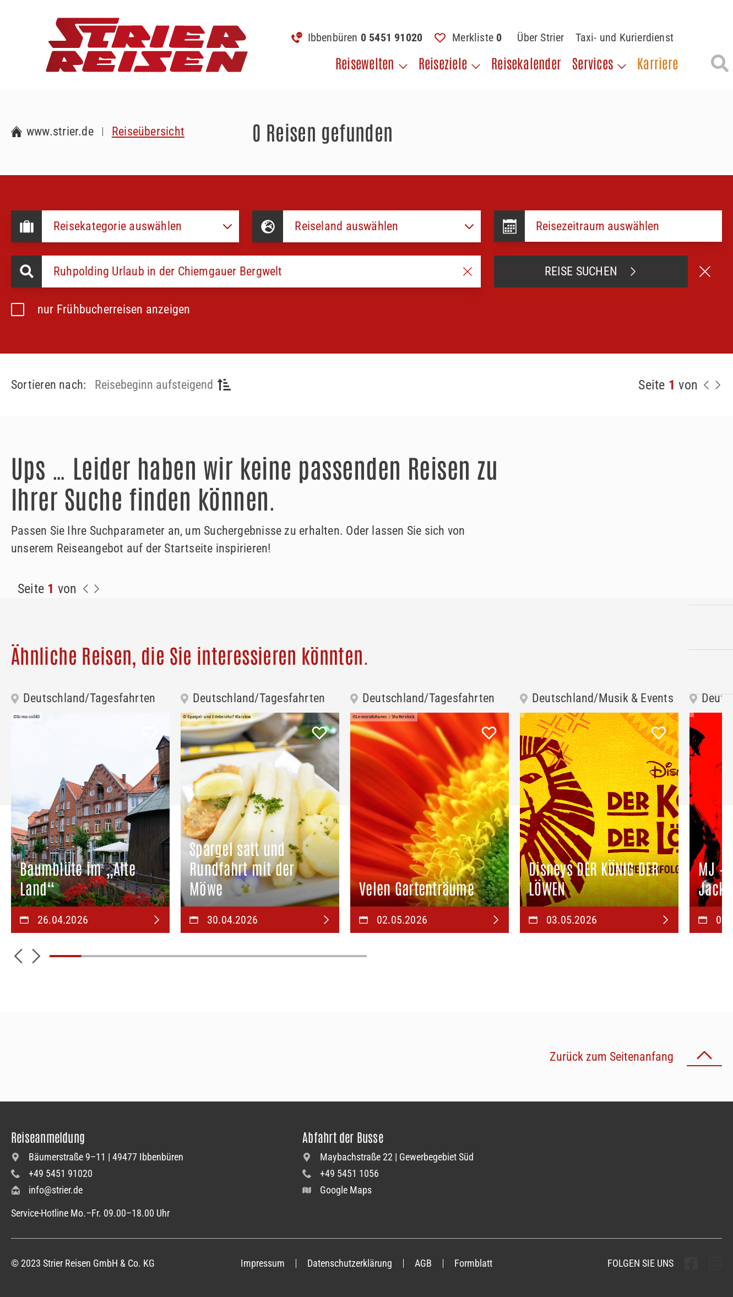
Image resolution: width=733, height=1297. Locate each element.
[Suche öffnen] (720, 63)
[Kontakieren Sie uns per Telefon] (711, 583)
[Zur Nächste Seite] (97, 588)
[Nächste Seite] (717, 385)
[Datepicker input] (623, 226)
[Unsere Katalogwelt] (711, 672)
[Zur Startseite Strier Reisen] (52, 131)
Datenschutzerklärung (349, 1263)
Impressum (263, 1263)
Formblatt (473, 1263)
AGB (423, 1263)
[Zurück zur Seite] (706, 385)
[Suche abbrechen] (705, 271)
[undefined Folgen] (691, 1263)
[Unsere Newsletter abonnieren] (711, 716)
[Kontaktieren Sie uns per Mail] (711, 627)
